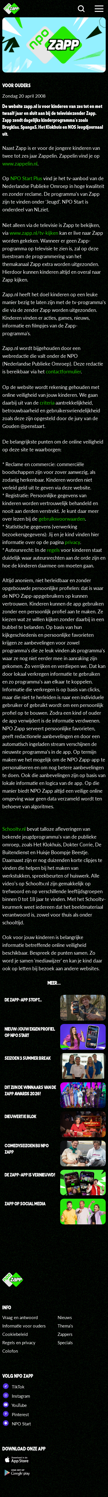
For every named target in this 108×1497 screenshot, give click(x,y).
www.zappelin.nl (19, 164)
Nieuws (65, 1317)
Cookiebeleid (15, 1334)
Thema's (65, 1325)
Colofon (10, 1350)
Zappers (65, 1334)
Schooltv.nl (14, 829)
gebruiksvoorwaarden (62, 519)
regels (53, 550)
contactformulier (63, 371)
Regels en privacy (18, 1342)
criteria (47, 403)
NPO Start (16, 1423)
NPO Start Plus (26, 178)
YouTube (14, 1404)
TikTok (13, 1386)
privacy (72, 542)
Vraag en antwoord (20, 1317)
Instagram (16, 1395)
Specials (65, 1342)
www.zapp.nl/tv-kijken (34, 233)
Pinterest (15, 1413)
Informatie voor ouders (24, 1325)
